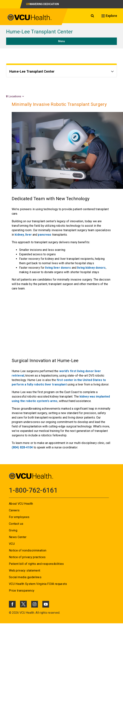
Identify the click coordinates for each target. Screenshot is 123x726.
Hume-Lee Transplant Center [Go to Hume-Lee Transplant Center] (39, 32)
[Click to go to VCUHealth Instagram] (34, 604)
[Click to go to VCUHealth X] (23, 604)
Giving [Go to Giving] (13, 530)
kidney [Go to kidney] (19, 234)
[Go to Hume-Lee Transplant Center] (61, 72)
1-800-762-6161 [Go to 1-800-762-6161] (33, 490)
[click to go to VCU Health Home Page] (29, 17)
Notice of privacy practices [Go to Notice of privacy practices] (27, 557)
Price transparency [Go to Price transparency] (21, 590)
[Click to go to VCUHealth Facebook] (12, 604)
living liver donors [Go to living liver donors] (58, 267)
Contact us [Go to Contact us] (16, 523)
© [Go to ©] (10, 612)
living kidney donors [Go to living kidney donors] (91, 267)
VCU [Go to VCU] (12, 544)
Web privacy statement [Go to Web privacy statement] (24, 570)
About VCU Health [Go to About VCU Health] (21, 503)
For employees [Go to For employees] (19, 517)
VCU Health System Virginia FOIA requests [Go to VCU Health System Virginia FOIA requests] (38, 584)
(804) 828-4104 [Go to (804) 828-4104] (22, 447)
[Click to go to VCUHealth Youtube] (45, 604)
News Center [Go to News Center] (18, 537)
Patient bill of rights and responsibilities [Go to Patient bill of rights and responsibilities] (36, 564)
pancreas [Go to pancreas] (44, 234)
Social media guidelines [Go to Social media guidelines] (25, 577)
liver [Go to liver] (28, 234)
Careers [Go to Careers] (14, 510)
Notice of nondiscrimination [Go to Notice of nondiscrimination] (27, 550)
